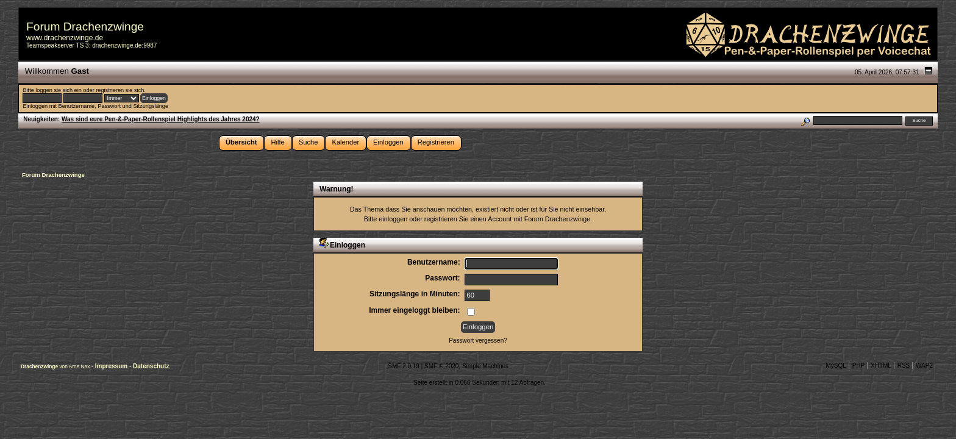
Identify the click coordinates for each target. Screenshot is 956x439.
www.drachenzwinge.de (64, 38)
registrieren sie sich (120, 90)
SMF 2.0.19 (403, 366)
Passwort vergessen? (478, 340)
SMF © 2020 (441, 366)
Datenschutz (151, 366)
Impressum (112, 366)
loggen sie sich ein (58, 90)
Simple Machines (485, 366)
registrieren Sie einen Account (468, 219)
